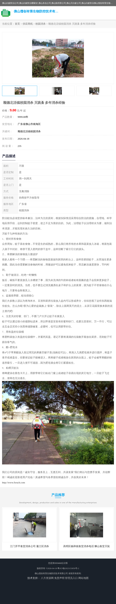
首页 (17, 23)
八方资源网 (47, 578)
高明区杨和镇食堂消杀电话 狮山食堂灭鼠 (86, 546)
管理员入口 (71, 578)
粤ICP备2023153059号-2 (68, 568)
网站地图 (83, 578)
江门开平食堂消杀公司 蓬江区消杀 (29, 546)
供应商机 (28, 23)
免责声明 (59, 578)
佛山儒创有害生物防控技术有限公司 (51, 573)
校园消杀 (40, 23)
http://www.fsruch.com (13, 482)
